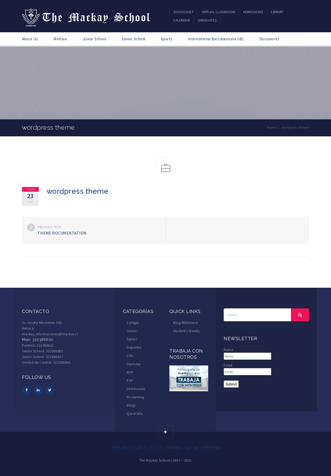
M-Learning (135, 397)
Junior (132, 331)
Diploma (133, 364)
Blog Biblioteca (185, 322)
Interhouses (136, 388)
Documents (269, 38)
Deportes (134, 347)
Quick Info (135, 413)
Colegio (133, 322)
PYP (130, 380)
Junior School (94, 38)
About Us (30, 38)
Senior (132, 339)
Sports (166, 38)
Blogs (131, 405)
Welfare (60, 38)
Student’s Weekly (186, 331)
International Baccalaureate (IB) (216, 38)
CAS (130, 355)
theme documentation (62, 233)
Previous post (49, 227)
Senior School (133, 38)
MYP (130, 372)
